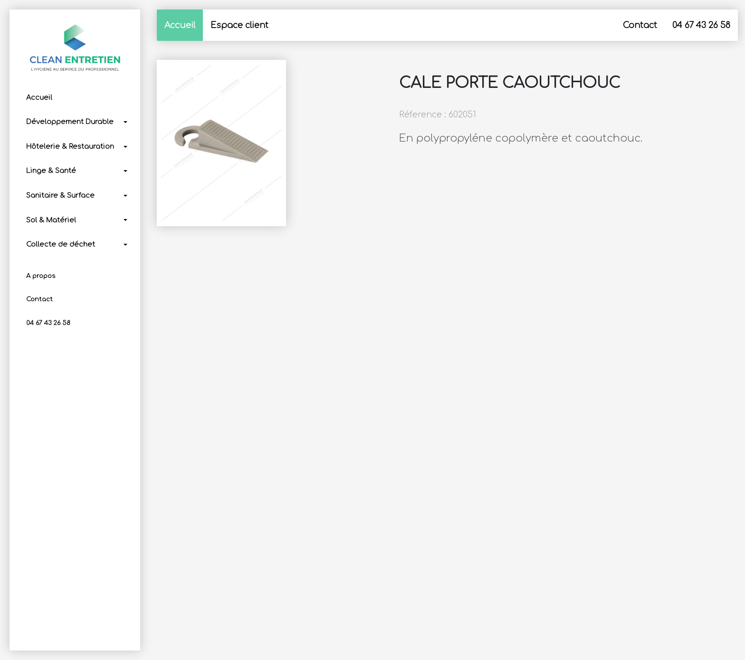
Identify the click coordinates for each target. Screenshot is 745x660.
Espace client (239, 25)
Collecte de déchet (60, 244)
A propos (40, 276)
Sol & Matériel (51, 220)
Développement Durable (70, 121)
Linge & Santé (51, 170)
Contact (39, 299)
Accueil (39, 97)
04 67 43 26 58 (48, 323)
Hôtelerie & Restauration (70, 146)
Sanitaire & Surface (60, 195)
